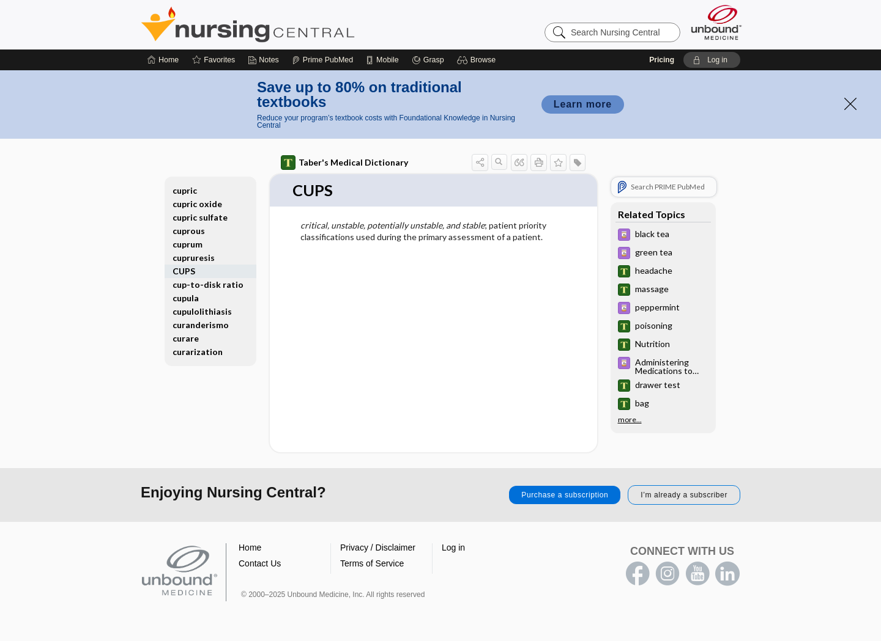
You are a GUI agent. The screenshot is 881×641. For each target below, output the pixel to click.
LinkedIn (727, 574)
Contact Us (260, 563)
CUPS (184, 271)
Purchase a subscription (564, 495)
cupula (186, 298)
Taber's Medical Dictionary (344, 162)
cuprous (189, 230)
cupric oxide (197, 204)
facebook (637, 574)
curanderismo (201, 325)
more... (630, 419)
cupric (185, 190)
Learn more (583, 104)
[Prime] (322, 59)
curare (186, 338)
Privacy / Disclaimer (377, 547)
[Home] (163, 59)
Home (250, 547)
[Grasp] (428, 59)
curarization (198, 351)
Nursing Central (294, 24)
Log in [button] (453, 547)
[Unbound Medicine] (716, 22)
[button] (478, 59)
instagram (667, 574)
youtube (697, 574)
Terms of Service (372, 563)
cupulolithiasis (202, 311)
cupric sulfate (200, 217)
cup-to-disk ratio (208, 284)
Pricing (661, 60)
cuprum (188, 244)
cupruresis (194, 257)
